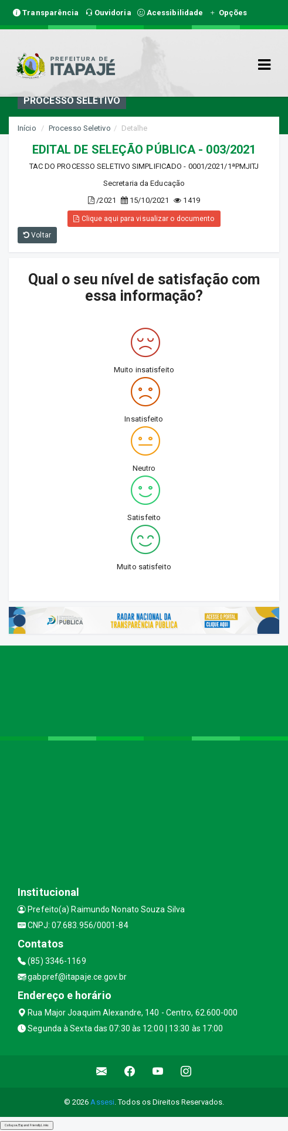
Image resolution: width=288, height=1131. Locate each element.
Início (27, 128)
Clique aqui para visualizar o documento (143, 219)
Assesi (102, 1102)
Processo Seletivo (80, 128)
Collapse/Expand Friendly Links (27, 1125)
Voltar (37, 235)
